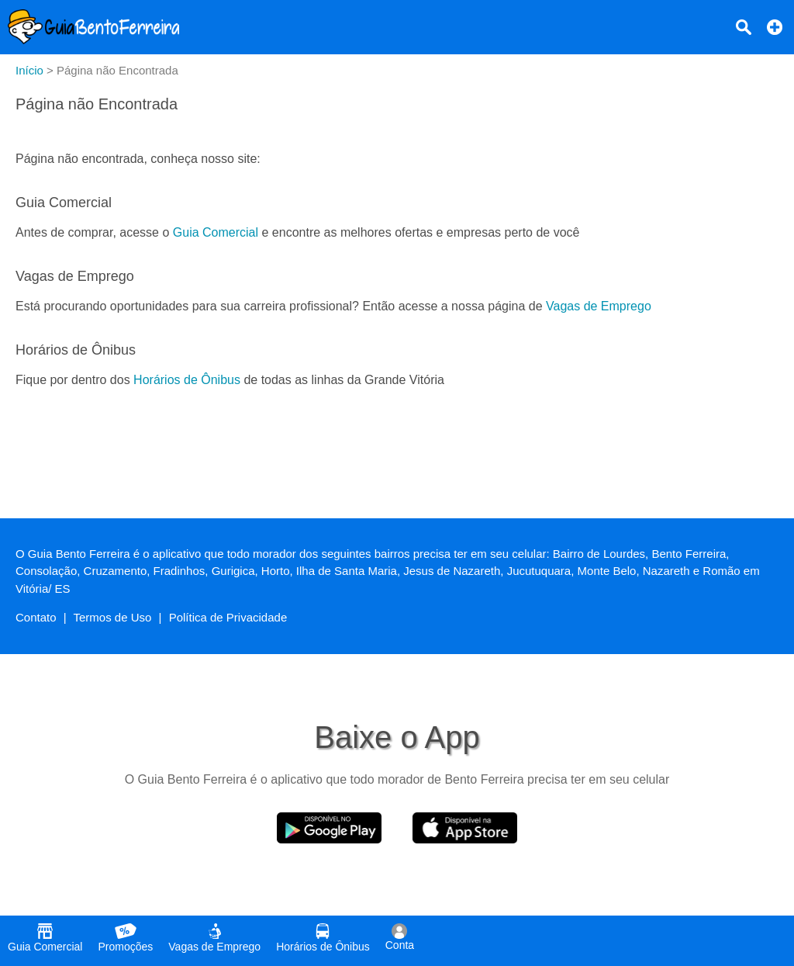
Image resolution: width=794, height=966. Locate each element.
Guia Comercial (215, 232)
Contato (36, 617)
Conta (399, 937)
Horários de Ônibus (186, 379)
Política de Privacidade (228, 617)
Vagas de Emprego (598, 306)
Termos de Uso (113, 617)
